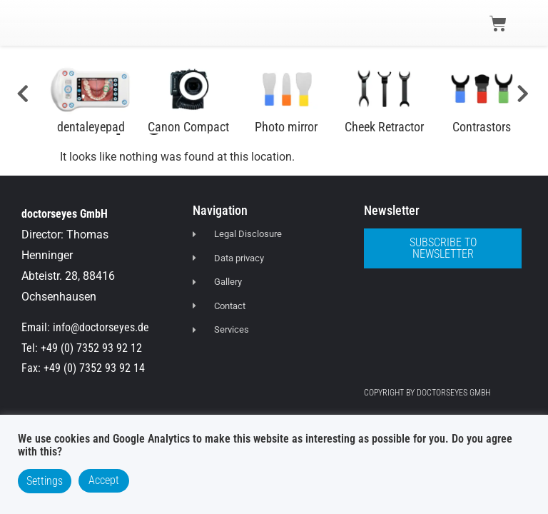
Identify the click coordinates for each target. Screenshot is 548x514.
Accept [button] (103, 480)
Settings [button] (44, 481)
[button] (37, 22)
